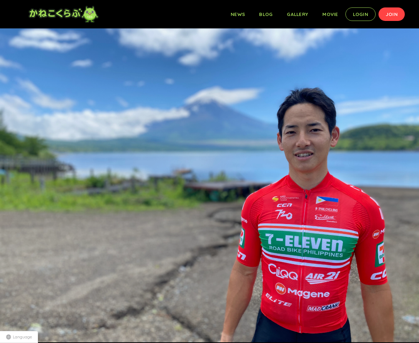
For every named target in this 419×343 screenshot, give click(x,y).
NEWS (238, 14)
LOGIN (360, 14)
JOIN (392, 14)
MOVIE (330, 14)
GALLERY (297, 14)
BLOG (266, 14)
